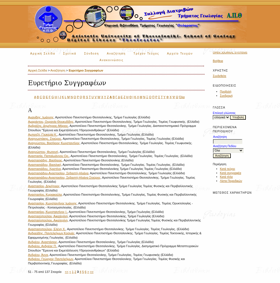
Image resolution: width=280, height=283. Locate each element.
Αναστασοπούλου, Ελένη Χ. (46, 229)
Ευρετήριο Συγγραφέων (86, 70)
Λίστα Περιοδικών (231, 180)
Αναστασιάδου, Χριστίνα (44, 168)
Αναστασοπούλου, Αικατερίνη (48, 216)
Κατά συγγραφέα (230, 173)
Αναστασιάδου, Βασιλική (44, 164)
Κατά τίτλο (226, 176)
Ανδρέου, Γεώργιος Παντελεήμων (50, 259)
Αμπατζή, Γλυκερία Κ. (42, 134)
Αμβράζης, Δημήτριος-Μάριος (48, 125)
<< (66, 271)
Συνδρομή (226, 95)
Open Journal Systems (230, 52)
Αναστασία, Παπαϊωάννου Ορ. (48, 156)
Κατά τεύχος (227, 168)
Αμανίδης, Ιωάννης (41, 117)
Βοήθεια (218, 60)
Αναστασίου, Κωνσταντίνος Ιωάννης (52, 203)
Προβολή (225, 91)
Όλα (182, 97)
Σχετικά (70, 53)
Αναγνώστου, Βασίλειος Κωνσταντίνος (54, 143)
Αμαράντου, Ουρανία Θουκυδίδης (50, 121)
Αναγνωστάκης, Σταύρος (44, 138)
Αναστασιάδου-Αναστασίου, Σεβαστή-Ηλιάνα (58, 173)
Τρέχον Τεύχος (146, 53)
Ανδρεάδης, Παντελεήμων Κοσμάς (51, 233)
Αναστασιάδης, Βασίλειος (45, 160)
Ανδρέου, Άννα (38, 254)
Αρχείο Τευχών (180, 53)
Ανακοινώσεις (112, 60)
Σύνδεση (91, 53)
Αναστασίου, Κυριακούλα (45, 194)
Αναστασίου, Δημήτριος (44, 186)
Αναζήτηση (116, 53)
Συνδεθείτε (219, 76)
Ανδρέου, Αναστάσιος (42, 242)
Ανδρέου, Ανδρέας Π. (42, 246)
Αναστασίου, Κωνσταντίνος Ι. (47, 211)
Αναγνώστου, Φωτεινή (43, 151)
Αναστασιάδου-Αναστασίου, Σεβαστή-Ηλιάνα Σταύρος (64, 177)
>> (92, 271)
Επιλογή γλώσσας (224, 113)
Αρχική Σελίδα (42, 53)
